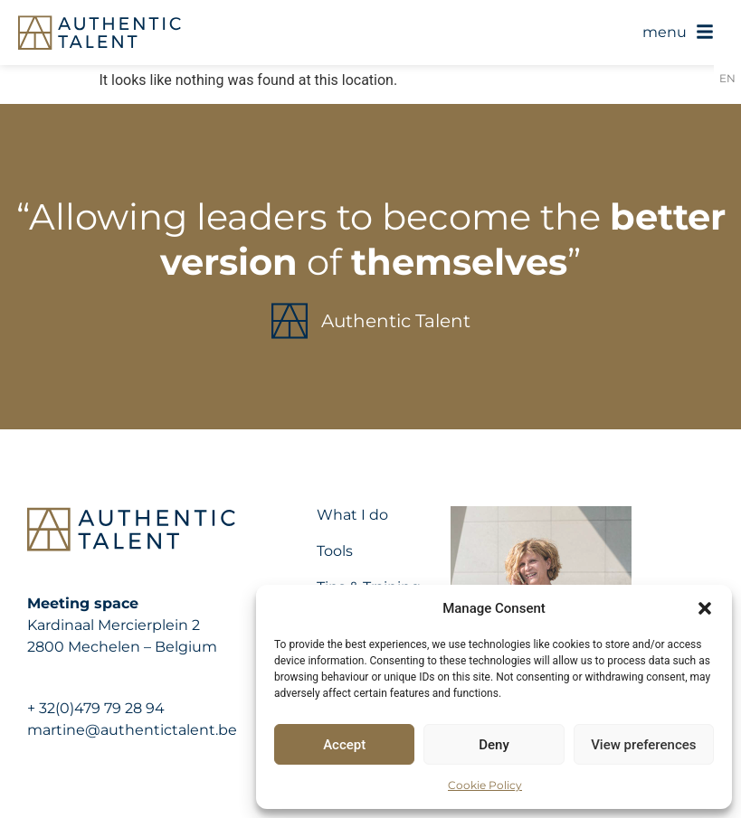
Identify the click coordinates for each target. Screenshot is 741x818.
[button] (705, 608)
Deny (494, 745)
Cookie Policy (485, 785)
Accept (344, 745)
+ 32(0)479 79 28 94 (96, 708)
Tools (335, 550)
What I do (352, 514)
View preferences (643, 745)
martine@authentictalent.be (132, 729)
